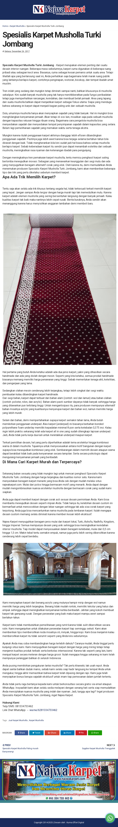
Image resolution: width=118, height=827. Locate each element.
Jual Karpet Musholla (18, 720)
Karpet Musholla (17, 26)
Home (5, 26)
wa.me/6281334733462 (43, 710)
